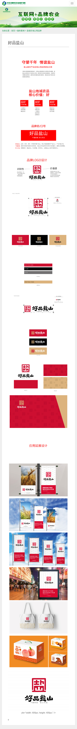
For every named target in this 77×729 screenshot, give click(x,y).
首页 (13, 31)
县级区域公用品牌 (34, 31)
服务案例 (21, 31)
